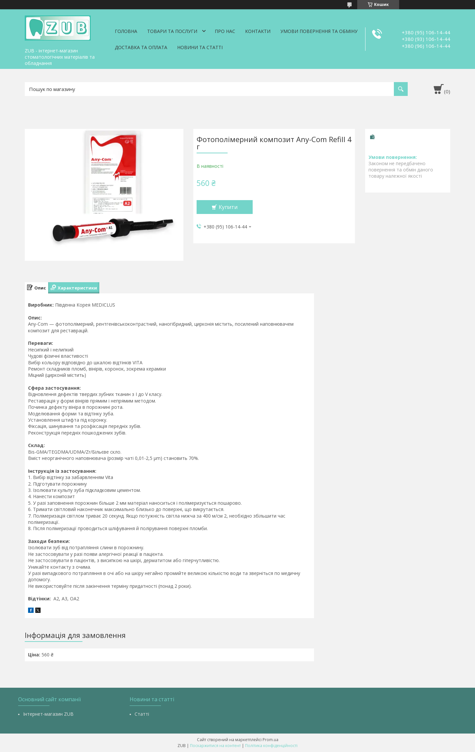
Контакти (257, 31)
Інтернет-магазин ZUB (48, 714)
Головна (126, 31)
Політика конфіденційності (271, 745)
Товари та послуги (172, 31)
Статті (142, 714)
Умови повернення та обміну (319, 31)
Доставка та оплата (141, 47)
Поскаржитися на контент (215, 745)
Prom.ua (270, 739)
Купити (228, 207)
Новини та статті (200, 47)
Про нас (225, 31)
